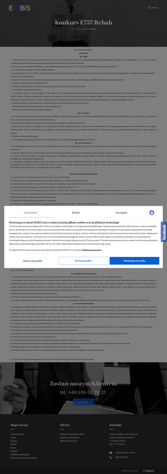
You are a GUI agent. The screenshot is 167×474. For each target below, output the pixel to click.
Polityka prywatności (91, 250)
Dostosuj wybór (83, 260)
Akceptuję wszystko (134, 260)
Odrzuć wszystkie (32, 260)
